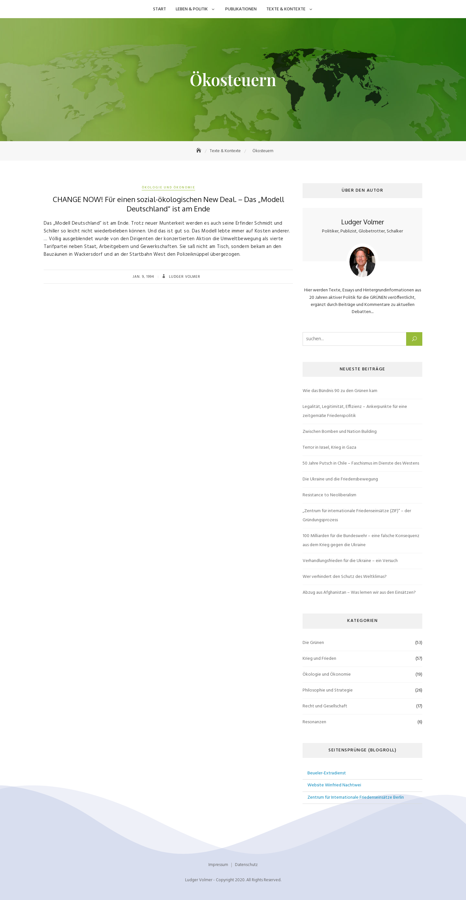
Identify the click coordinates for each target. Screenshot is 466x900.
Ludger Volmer (184, 277)
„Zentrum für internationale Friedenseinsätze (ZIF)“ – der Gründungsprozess (357, 515)
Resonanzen (314, 722)
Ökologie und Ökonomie (168, 187)
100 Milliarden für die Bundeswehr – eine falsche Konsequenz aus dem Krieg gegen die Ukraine (361, 540)
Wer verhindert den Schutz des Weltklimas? (345, 576)
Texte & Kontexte (285, 9)
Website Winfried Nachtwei (334, 785)
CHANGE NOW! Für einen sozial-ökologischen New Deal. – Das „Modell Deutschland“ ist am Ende (168, 204)
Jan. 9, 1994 (143, 277)
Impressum (218, 864)
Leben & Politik (192, 9)
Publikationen (241, 9)
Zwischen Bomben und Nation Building (340, 431)
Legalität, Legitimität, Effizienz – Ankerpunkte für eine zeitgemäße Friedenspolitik (355, 411)
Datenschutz (246, 864)
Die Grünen (313, 643)
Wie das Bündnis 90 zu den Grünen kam (340, 391)
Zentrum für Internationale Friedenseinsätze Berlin (355, 797)
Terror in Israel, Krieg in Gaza (329, 447)
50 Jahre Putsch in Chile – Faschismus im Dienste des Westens (361, 463)
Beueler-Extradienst (326, 773)
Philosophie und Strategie (328, 690)
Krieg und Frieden (319, 658)
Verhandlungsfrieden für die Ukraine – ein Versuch (350, 561)
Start (159, 9)
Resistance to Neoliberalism (329, 495)
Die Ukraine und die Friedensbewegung (340, 479)
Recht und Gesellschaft (325, 706)
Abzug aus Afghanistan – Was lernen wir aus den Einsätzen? (359, 592)
